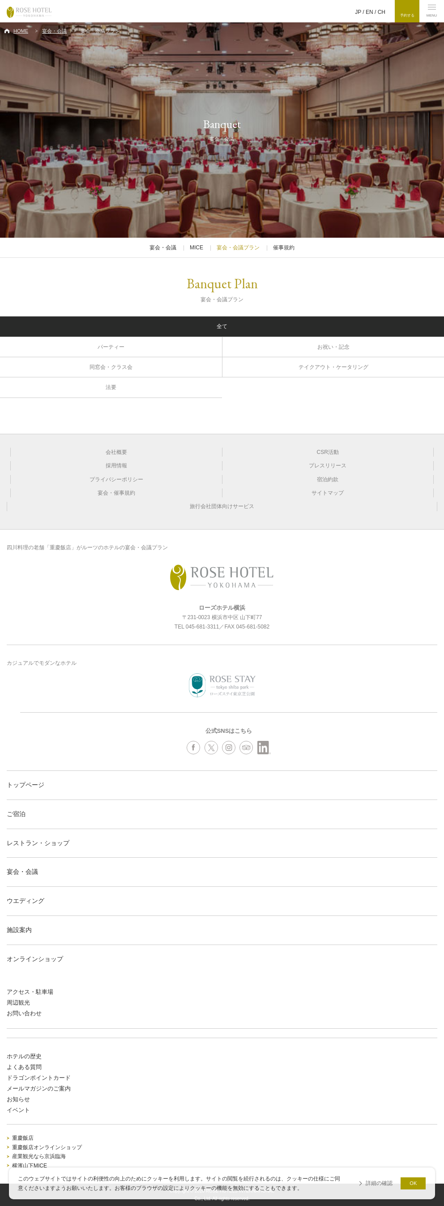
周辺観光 (18, 1002)
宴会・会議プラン (238, 247)
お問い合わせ (24, 1013)
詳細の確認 (379, 1183)
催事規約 (284, 247)
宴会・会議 (54, 31)
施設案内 (19, 929)
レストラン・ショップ (38, 843)
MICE (196, 247)
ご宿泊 (16, 813)
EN (369, 12)
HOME (20, 31)
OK (413, 1183)
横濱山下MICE (29, 1166)
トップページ (25, 784)
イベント (18, 1110)
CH (381, 12)
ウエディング (25, 900)
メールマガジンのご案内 (39, 1088)
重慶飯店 (23, 1138)
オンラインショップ (35, 958)
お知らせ (18, 1099)
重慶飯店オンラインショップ (47, 1147)
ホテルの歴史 (24, 1056)
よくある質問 (24, 1067)
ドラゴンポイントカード (39, 1077)
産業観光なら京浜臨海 (39, 1156)
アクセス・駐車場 (30, 991)
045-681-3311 (202, 627)
